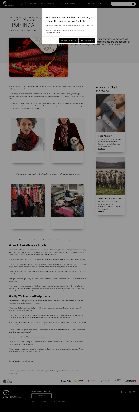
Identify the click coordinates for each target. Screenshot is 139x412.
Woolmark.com (50, 33)
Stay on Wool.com (86, 40)
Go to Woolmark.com (68, 40)
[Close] (92, 12)
